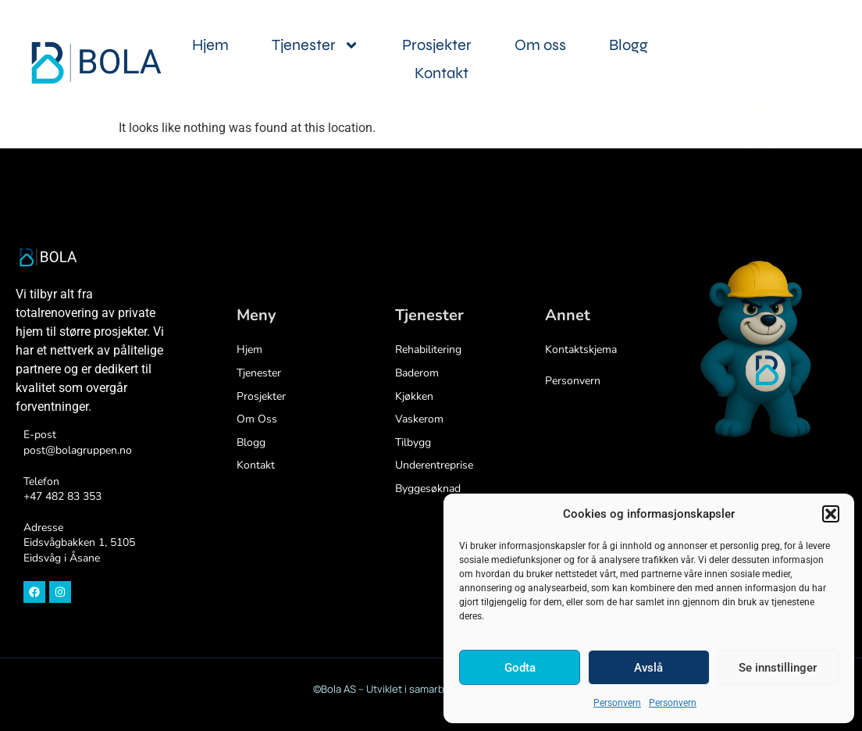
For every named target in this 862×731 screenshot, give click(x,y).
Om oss (540, 45)
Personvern (617, 702)
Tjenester (315, 45)
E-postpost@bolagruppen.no (77, 442)
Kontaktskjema (581, 349)
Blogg (628, 45)
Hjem (210, 45)
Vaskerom (419, 419)
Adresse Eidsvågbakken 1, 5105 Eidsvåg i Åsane (79, 542)
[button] (831, 514)
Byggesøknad (428, 488)
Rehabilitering (428, 349)
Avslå (648, 668)
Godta (520, 668)
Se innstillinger (778, 668)
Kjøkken (414, 396)
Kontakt (441, 73)
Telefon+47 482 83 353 (62, 489)
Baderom (417, 373)
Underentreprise (434, 465)
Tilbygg (413, 442)
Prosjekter (437, 45)
